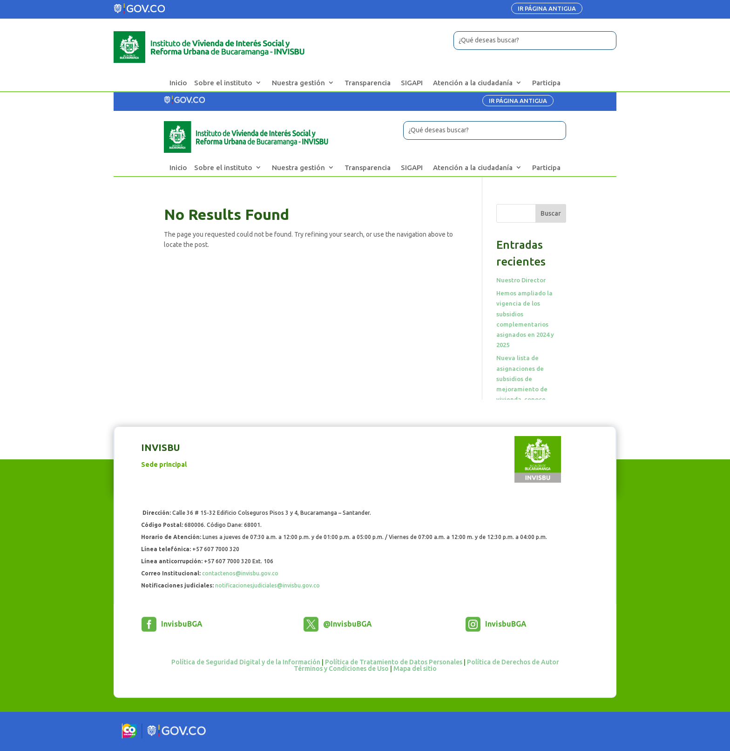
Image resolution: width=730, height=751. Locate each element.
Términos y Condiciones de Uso (341, 668)
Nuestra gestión (298, 83)
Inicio (178, 83)
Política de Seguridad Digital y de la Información (245, 662)
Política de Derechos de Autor (513, 662)
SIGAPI (412, 83)
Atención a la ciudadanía (473, 83)
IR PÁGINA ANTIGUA (547, 8)
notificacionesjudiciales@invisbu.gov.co (267, 585)
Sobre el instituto (223, 83)
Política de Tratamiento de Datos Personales (393, 662)
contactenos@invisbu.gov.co (240, 573)
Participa (546, 83)
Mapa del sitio (415, 668)
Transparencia (368, 83)
